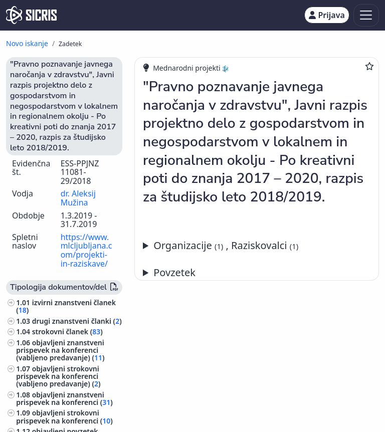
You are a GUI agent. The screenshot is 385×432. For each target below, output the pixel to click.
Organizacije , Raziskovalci (225, 245)
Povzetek (174, 272)
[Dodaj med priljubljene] (369, 66)
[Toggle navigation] (366, 15)
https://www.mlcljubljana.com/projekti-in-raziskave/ (86, 250)
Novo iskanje (27, 43)
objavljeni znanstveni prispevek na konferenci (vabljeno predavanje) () (60, 350)
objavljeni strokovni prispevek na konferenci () (64, 416)
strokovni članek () (67, 331)
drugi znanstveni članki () (77, 321)
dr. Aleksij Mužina (78, 198)
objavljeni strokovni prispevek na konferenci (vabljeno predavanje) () (58, 376)
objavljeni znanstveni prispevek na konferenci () (64, 398)
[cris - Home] (31, 15)
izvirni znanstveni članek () (66, 306)
